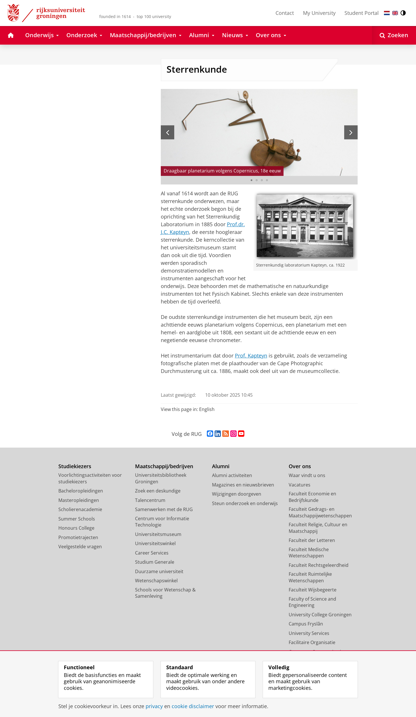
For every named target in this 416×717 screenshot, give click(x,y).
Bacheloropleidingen (80, 491)
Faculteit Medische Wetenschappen (309, 552)
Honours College (76, 528)
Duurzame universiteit (159, 571)
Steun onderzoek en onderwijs (245, 503)
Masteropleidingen (78, 500)
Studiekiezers (74, 466)
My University (319, 12)
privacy (154, 706)
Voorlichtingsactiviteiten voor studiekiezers (90, 478)
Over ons (300, 466)
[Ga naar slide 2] (256, 180)
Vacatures (299, 485)
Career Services (152, 553)
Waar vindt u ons (307, 475)
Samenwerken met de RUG (164, 509)
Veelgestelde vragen (80, 546)
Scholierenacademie (80, 509)
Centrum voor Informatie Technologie (162, 521)
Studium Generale (154, 562)
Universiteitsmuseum (158, 534)
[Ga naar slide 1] (251, 180)
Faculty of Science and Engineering (312, 602)
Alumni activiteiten (232, 475)
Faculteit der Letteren (312, 540)
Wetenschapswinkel (156, 580)
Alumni (220, 466)
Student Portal (361, 12)
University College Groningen (320, 614)
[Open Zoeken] (394, 35)
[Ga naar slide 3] (261, 180)
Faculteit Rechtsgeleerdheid (318, 565)
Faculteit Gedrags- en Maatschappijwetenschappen (320, 512)
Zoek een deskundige (158, 491)
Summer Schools (76, 519)
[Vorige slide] (167, 132)
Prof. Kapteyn (251, 355)
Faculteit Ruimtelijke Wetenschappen (310, 577)
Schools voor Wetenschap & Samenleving (165, 593)
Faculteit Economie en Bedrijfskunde (312, 496)
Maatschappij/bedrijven (164, 466)
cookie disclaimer (193, 706)
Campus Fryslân (306, 624)
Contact (285, 12)
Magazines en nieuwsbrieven (243, 485)
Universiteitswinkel (155, 543)
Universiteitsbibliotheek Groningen (160, 478)
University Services (309, 633)
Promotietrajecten (78, 537)
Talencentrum (150, 500)
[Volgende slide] (351, 132)
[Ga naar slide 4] (267, 180)
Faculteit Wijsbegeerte (312, 590)
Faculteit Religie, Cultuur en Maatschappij (318, 527)
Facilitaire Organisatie (312, 642)
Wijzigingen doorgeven (236, 494)
